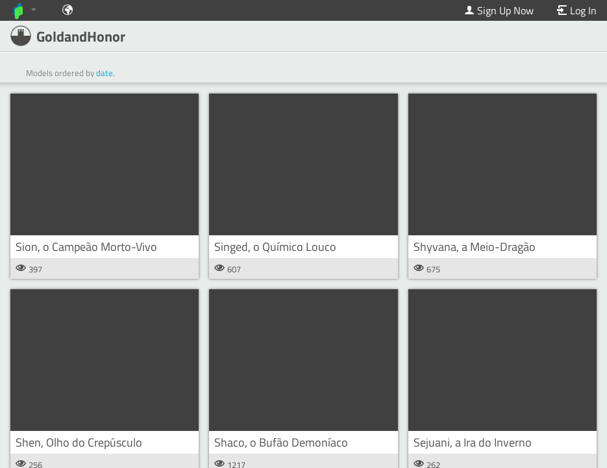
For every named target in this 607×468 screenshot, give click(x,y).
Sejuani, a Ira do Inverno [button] (473, 442)
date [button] (104, 72)
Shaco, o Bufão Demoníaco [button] (281, 442)
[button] (104, 164)
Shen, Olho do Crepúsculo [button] (79, 442)
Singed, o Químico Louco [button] (275, 246)
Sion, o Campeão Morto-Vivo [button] (86, 246)
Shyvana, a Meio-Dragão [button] (475, 246)
